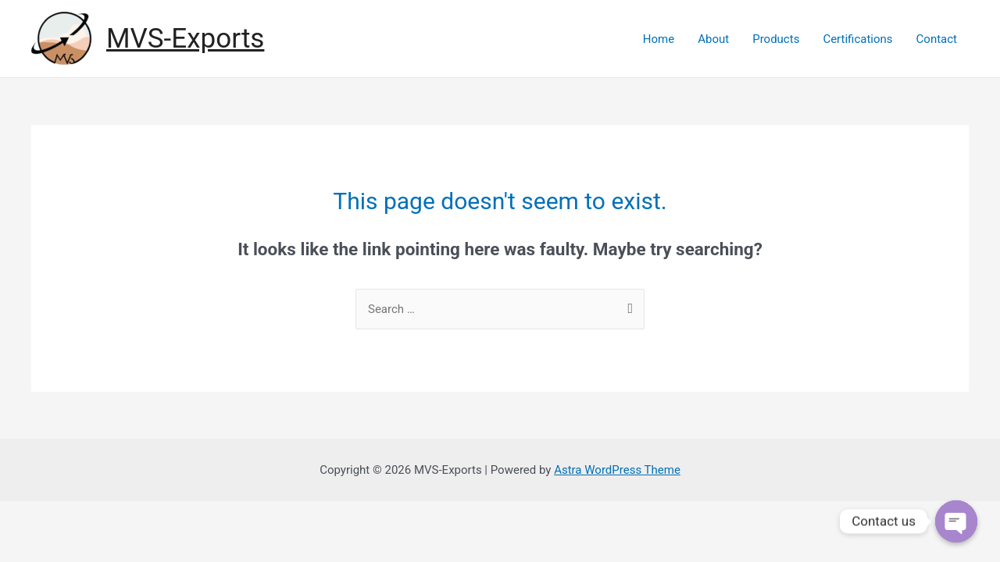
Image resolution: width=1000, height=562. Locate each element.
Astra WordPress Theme (617, 470)
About (713, 39)
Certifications (857, 39)
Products (775, 39)
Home (658, 39)
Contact (936, 39)
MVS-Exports (185, 39)
